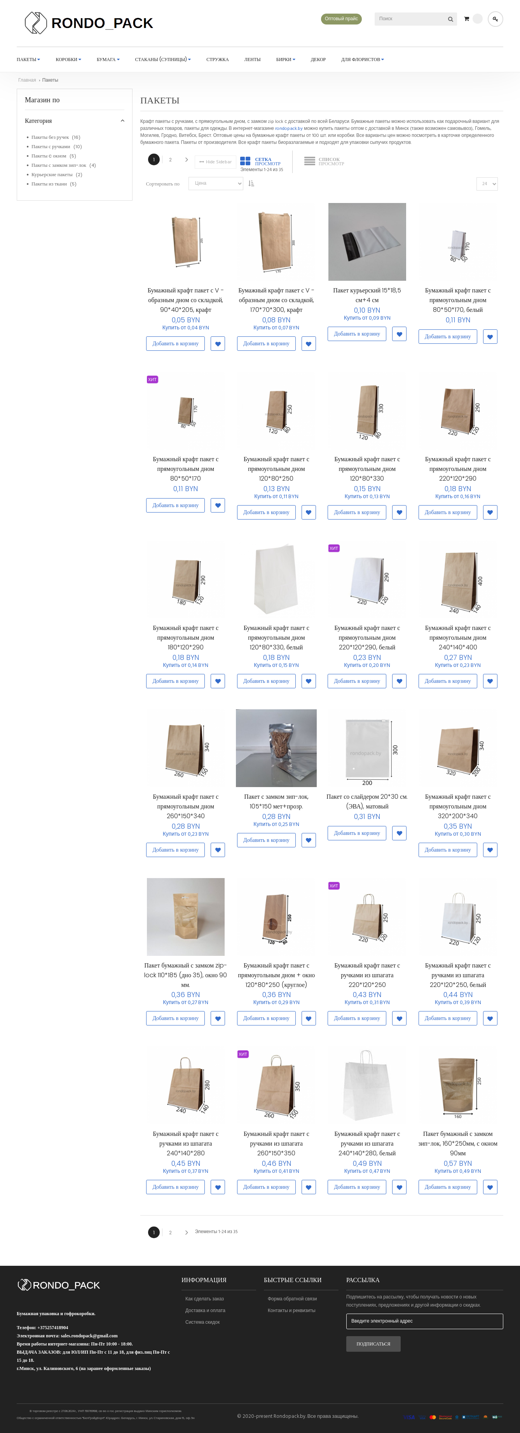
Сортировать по (163, 188)
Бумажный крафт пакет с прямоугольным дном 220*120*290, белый (367, 641)
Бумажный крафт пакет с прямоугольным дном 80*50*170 (185, 473)
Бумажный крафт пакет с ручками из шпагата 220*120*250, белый (458, 979)
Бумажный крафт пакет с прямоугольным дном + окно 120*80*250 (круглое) (276, 979)
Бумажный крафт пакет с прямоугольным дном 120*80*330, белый (276, 641)
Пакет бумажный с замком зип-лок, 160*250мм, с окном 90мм (457, 1148)
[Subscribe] (373, 1344)
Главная (27, 84)
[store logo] (86, 25)
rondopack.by (289, 132)
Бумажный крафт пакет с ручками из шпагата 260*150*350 (276, 1148)
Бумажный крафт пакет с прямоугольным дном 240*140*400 (458, 641)
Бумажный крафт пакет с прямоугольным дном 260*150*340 (185, 810)
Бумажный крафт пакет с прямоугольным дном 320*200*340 (458, 810)
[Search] (450, 19)
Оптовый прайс (341, 19)
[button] (217, 348)
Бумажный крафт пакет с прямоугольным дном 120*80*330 (367, 473)
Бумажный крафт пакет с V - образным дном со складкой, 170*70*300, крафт (276, 304)
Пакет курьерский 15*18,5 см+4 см (367, 299)
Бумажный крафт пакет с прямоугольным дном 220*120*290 (458, 473)
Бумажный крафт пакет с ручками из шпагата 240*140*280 (185, 1148)
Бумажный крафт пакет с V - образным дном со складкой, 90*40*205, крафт (186, 304)
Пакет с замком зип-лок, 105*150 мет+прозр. (276, 805)
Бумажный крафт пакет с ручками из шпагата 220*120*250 (367, 979)
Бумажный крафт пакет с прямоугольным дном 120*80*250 (276, 473)
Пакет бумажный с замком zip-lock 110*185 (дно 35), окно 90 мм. (185, 979)
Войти (495, 19)
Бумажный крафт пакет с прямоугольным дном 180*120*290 (185, 641)
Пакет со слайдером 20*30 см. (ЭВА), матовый (367, 805)
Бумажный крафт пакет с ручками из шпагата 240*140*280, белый (367, 1148)
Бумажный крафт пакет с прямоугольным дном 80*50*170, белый (458, 304)
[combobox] (405, 19)
